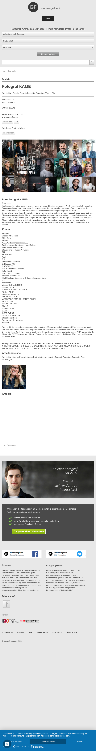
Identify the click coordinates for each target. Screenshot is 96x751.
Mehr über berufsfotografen (29, 590)
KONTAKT (21, 633)
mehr (16, 741)
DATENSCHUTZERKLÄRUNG (64, 633)
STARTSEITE (7, 633)
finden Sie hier (66, 590)
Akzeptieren (48, 736)
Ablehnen (16, 736)
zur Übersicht (9, 71)
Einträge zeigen (48, 54)
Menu (48, 18)
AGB (31, 633)
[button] (48, 34)
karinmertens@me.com (12, 114)
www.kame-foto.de (10, 117)
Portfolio (6, 79)
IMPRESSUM (42, 633)
